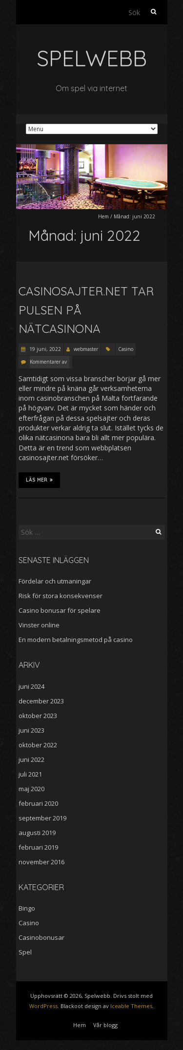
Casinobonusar (41, 937)
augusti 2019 (37, 832)
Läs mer (39, 480)
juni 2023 (31, 730)
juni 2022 (31, 759)
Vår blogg (105, 1025)
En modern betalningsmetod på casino (76, 639)
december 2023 (41, 701)
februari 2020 (38, 803)
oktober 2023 (38, 715)
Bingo (27, 908)
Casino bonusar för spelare (60, 610)
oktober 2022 (38, 744)
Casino (125, 349)
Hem (103, 216)
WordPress (43, 1006)
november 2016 (41, 861)
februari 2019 (38, 847)
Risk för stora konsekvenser (60, 595)
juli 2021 (30, 774)
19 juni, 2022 (44, 349)
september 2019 (42, 818)
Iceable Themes (131, 1006)
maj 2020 (31, 788)
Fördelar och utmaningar (55, 581)
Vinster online (39, 625)
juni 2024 (31, 686)
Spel (25, 952)
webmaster (86, 349)
